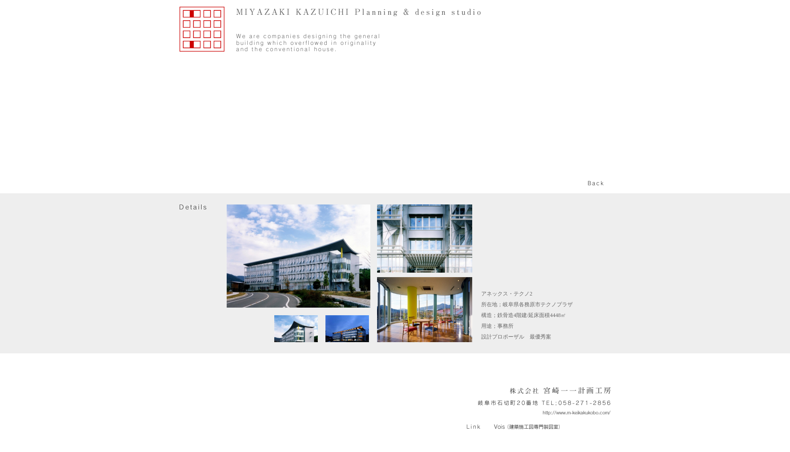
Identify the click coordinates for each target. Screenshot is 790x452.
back (596, 184)
